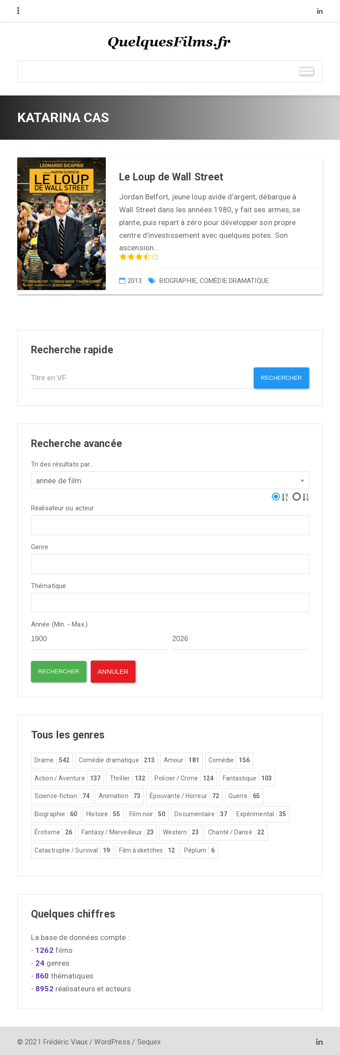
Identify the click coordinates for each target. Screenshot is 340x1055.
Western (181, 830)
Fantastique (247, 776)
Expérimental (261, 812)
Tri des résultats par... (62, 462)
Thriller (127, 776)
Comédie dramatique (234, 281)
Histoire (103, 812)
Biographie (178, 281)
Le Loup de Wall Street (171, 177)
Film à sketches (147, 848)
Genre (40, 544)
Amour (181, 758)
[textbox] (36, 521)
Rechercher (278, 378)
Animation (119, 794)
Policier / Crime (184, 776)
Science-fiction (62, 794)
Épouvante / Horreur (184, 794)
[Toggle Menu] (306, 71)
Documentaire (200, 812)
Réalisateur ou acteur (62, 505)
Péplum (199, 848)
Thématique (48, 583)
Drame (52, 758)
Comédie (229, 758)
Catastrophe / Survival (72, 848)
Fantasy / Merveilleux (117, 830)
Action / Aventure (67, 776)
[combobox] (170, 477)
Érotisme (53, 830)
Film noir (147, 812)
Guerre (244, 794)
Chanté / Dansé (236, 830)
